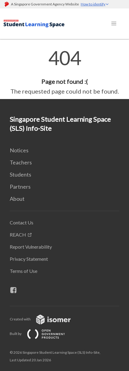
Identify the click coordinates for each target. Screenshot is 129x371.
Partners (20, 186)
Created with (45, 319)
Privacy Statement (29, 259)
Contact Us (21, 222)
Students (20, 174)
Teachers (21, 162)
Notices (19, 150)
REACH (18, 234)
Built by (42, 333)
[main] (64, 72)
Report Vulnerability (31, 247)
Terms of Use (23, 271)
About (17, 198)
